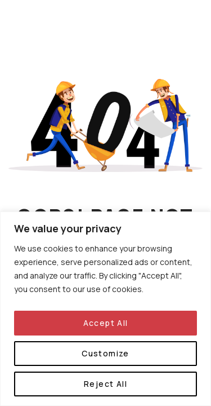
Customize (105, 353)
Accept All (105, 322)
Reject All (105, 383)
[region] (105, 308)
